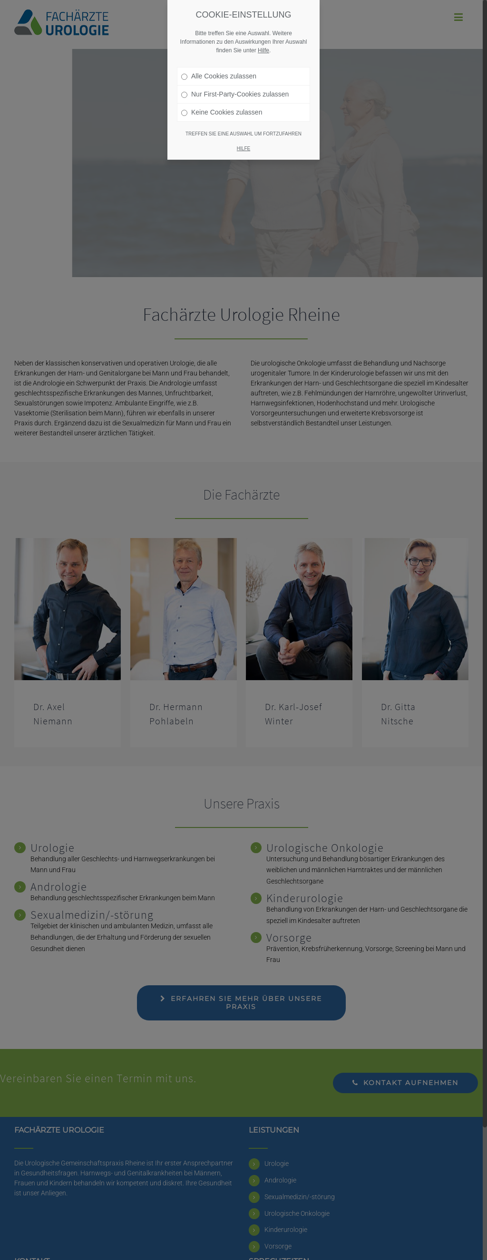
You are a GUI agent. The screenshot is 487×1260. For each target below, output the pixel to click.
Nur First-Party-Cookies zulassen (235, 94)
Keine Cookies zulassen (221, 112)
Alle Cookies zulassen (218, 76)
